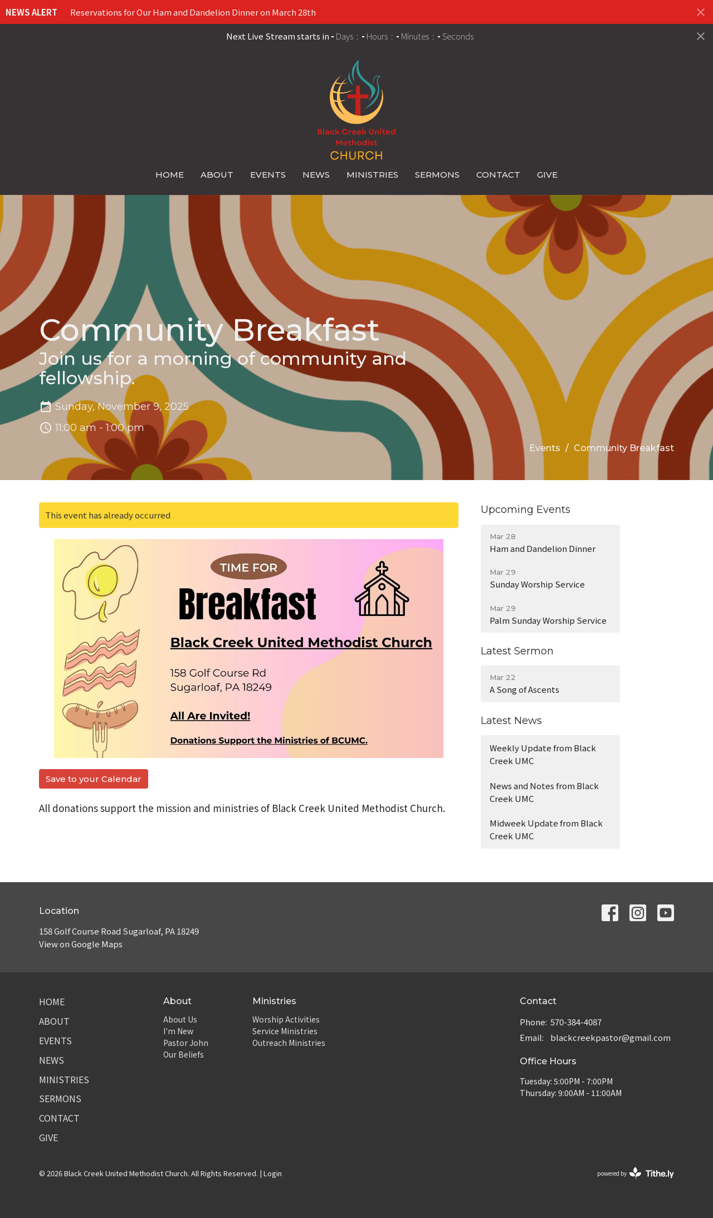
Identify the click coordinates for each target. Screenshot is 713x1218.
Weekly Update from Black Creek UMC (543, 754)
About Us (180, 1019)
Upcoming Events (525, 509)
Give (547, 174)
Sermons (437, 174)
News (316, 174)
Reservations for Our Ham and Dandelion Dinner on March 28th (193, 12)
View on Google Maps (81, 944)
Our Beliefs (183, 1054)
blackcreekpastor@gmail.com (610, 1037)
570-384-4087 (576, 1022)
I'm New (178, 1030)
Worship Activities (286, 1019)
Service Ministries (285, 1030)
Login (272, 1173)
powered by (635, 1173)
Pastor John (185, 1042)
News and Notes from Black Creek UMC (544, 792)
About (217, 174)
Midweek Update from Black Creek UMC (546, 829)
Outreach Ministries (288, 1042)
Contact (498, 174)
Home (169, 174)
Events (268, 174)
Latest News (511, 721)
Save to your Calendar (93, 779)
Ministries (372, 174)
